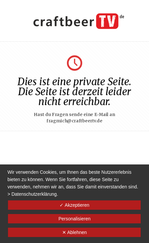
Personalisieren (75, 218)
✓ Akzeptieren (74, 205)
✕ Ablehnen (74, 232)
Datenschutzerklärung (34, 194)
